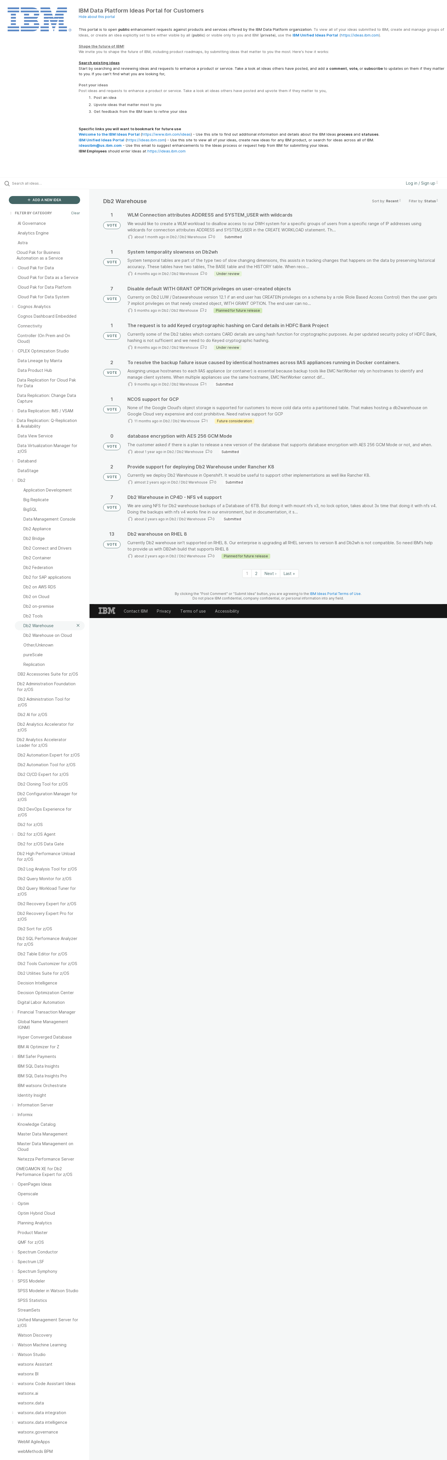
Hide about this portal (97, 17)
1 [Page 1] (247, 573)
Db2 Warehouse (193, 237)
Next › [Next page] (271, 573)
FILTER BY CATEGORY (30, 213)
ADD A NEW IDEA (44, 200)
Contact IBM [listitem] (136, 611)
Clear (75, 213)
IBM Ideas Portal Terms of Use (335, 594)
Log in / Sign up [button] (422, 183)
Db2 (173, 237)
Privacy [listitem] (164, 611)
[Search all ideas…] (52, 183)
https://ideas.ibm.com (360, 35)
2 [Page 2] (256, 573)
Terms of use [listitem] (193, 611)
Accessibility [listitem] (227, 611)
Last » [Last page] (289, 573)
